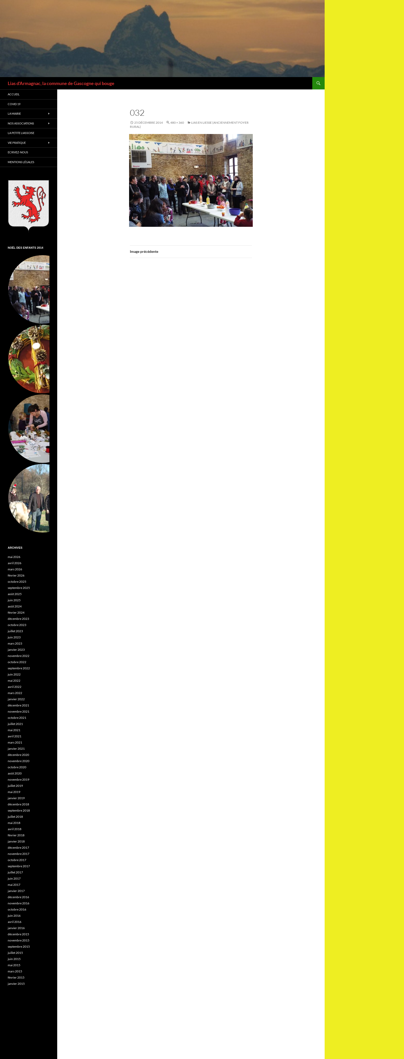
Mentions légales (21, 162)
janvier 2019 (16, 798)
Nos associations (21, 123)
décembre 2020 (18, 755)
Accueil (14, 94)
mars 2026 (15, 569)
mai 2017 (14, 885)
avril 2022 (14, 687)
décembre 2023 (18, 619)
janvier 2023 (16, 650)
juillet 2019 (15, 786)
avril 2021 (14, 736)
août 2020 (15, 773)
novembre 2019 (18, 779)
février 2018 (16, 835)
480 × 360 (177, 122)
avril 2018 (14, 829)
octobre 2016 (17, 909)
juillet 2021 (15, 724)
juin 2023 (14, 637)
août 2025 (15, 594)
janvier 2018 (16, 841)
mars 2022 (15, 693)
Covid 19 (14, 104)
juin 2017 (14, 878)
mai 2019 (14, 792)
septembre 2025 (19, 588)
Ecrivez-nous (18, 152)
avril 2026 (14, 563)
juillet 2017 (15, 872)
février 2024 (16, 612)
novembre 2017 (18, 854)
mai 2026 (14, 557)
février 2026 (16, 575)
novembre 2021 (18, 711)
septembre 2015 (19, 946)
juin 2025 (14, 600)
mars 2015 (15, 971)
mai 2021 (14, 730)
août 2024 (15, 606)
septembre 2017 (19, 866)
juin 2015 (14, 959)
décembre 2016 (18, 897)
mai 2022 (14, 680)
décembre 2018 (18, 804)
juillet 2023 (15, 631)
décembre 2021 (18, 705)
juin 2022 (14, 674)
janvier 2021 (16, 749)
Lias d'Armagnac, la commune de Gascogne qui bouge (61, 83)
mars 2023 (15, 643)
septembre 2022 (19, 668)
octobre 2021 (17, 718)
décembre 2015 (18, 934)
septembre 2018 (19, 810)
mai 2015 (14, 965)
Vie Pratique (17, 142)
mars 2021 (15, 742)
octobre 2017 (17, 860)
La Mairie (14, 113)
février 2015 (16, 977)
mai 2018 (14, 823)
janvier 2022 (16, 699)
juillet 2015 (15, 953)
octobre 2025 (17, 581)
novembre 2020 (18, 761)
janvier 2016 (16, 928)
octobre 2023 (17, 625)
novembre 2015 (18, 940)
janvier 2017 (16, 891)
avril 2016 (14, 922)
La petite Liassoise (21, 133)
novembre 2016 (18, 903)
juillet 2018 (15, 817)
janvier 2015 (16, 984)
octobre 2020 (17, 767)
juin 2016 (14, 916)
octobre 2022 (17, 662)
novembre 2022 (18, 656)
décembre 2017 (18, 847)
